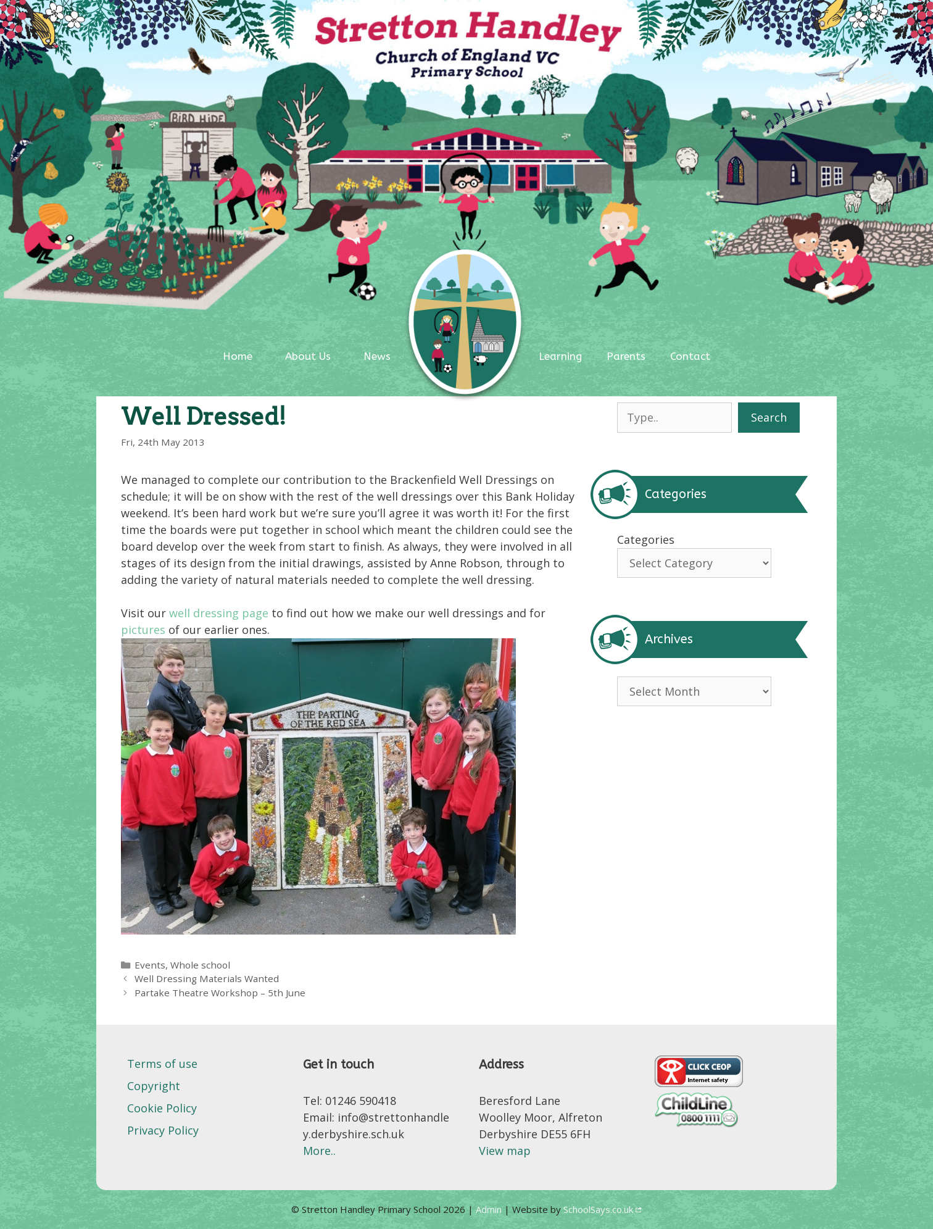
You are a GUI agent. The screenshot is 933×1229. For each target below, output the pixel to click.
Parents (626, 356)
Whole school (200, 965)
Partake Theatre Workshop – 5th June (220, 992)
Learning (560, 356)
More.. (319, 1150)
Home (237, 356)
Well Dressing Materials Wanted (207, 978)
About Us (308, 356)
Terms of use (162, 1063)
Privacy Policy (163, 1130)
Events (150, 965)
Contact (690, 356)
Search (769, 417)
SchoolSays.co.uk (598, 1209)
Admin (490, 1209)
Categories (645, 539)
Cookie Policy (162, 1108)
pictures (143, 629)
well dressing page (218, 613)
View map (505, 1150)
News (377, 356)
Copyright (153, 1085)
